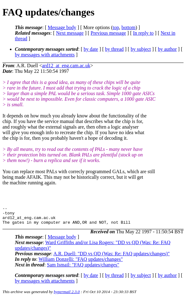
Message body (62, 27)
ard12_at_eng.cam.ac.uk (66, 65)
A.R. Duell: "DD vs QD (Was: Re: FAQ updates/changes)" (111, 257)
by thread (114, 49)
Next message (70, 33)
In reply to (143, 33)
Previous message (108, 33)
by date (91, 49)
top (116, 27)
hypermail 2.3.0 (67, 295)
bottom (128, 27)
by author (167, 49)
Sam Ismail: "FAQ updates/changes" (83, 268)
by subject (141, 49)
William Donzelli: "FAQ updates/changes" (81, 263)
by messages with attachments (45, 54)
